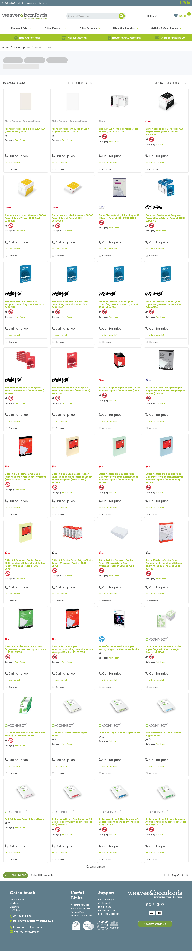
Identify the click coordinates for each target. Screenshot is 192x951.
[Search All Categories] (96, 16)
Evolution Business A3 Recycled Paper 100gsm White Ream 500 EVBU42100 (163, 304)
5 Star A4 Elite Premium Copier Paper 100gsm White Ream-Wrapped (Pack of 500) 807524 (116, 563)
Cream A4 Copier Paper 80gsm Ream (69, 734)
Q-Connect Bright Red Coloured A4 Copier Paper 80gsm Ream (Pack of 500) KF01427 (72, 821)
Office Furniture (54, 28)
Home (5, 47)
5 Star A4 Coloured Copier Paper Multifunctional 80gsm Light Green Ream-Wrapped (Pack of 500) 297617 (119, 478)
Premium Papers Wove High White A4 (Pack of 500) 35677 (71, 130)
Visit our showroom (24, 931)
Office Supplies (88, 28)
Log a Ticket (104, 906)
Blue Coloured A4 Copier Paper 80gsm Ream (163, 734)
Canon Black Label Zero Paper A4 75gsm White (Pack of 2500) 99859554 (164, 131)
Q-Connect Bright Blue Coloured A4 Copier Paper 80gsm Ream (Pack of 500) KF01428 (119, 821)
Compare (11, 169)
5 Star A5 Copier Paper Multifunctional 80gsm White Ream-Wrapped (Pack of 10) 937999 (72, 649)
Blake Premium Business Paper (22, 121)
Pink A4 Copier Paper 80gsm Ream (24, 818)
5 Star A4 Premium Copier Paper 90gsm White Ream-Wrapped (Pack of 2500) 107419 (166, 390)
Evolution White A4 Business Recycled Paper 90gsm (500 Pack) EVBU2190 (24, 304)
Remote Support (107, 899)
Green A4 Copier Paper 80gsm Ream (119, 732)
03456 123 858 (21, 916)
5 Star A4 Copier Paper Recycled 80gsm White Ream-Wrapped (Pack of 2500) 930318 (25, 649)
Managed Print (19, 28)
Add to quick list (14, 162)
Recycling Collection (109, 913)
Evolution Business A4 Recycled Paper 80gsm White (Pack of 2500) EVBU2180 (165, 218)
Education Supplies (124, 28)
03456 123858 (8, 3)
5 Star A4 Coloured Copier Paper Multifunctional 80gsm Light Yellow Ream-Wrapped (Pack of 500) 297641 (25, 564)
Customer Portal (107, 903)
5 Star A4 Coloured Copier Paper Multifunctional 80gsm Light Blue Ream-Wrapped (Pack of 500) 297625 (164, 478)
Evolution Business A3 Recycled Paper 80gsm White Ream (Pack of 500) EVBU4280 (118, 304)
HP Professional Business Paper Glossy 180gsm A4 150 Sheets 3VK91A (119, 648)
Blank (102, 121)
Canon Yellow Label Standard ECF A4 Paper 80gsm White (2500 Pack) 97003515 (25, 218)
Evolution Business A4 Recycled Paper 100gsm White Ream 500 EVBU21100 (70, 304)
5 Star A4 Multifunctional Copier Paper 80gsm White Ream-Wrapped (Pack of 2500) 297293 (25, 476)
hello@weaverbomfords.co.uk (32, 3)
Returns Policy (78, 912)
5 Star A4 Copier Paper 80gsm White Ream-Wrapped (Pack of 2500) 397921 (72, 563)
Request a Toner (107, 910)
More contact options (26, 927)
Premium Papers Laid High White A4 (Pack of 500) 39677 (25, 130)
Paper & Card (43, 47)
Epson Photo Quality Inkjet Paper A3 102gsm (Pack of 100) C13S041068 (119, 217)
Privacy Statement (81, 908)
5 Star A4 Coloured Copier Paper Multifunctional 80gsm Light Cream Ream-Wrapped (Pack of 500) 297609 (72, 478)
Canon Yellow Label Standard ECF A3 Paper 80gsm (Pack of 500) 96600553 (72, 218)
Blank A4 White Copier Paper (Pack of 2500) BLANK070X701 (118, 130)
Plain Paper (20, 140)
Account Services (80, 904)
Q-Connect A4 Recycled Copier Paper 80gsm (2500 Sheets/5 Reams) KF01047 (163, 649)
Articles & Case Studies (164, 28)
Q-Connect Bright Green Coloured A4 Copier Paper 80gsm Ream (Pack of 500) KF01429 (166, 821)
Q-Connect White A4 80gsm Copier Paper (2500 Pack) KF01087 (25, 734)
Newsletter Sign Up (155, 924)
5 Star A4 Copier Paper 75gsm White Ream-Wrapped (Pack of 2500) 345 (119, 389)
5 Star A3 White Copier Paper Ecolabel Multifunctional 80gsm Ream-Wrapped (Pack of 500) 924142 (164, 564)
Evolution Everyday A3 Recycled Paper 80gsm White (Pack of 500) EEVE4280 (71, 390)
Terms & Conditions (81, 915)
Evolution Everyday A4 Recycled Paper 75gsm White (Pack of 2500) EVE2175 (24, 390)
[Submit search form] (122, 16)
